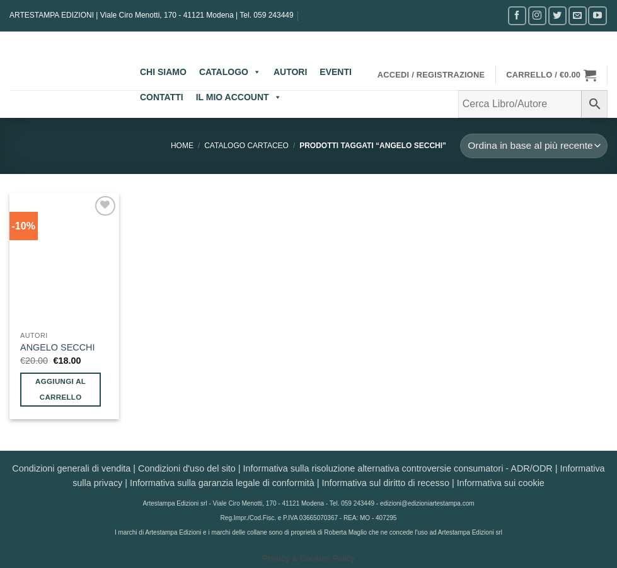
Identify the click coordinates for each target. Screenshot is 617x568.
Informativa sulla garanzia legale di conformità (222, 483)
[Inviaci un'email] (577, 15)
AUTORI (290, 72)
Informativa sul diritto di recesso (385, 483)
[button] (431, 75)
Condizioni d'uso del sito (187, 468)
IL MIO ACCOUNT (239, 97)
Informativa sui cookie (501, 483)
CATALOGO (230, 71)
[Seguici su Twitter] (557, 15)
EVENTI (336, 72)
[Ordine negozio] (534, 146)
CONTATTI (161, 97)
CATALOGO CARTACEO (246, 145)
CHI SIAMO (163, 72)
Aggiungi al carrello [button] (60, 389)
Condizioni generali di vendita (71, 468)
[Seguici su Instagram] (537, 15)
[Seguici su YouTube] (597, 15)
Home (182, 145)
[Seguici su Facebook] (517, 15)
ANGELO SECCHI (57, 347)
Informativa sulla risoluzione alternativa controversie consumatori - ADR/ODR (398, 468)
